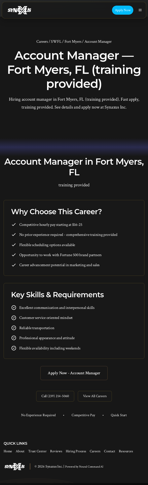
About (20, 453)
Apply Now (123, 10)
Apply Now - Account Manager (74, 373)
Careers (42, 41)
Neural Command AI (91, 469)
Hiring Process (76, 453)
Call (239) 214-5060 (53, 397)
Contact (109, 453)
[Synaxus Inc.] (19, 10)
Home (8, 453)
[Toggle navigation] (140, 10)
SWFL (56, 41)
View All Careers (96, 397)
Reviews (56, 453)
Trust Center (37, 453)
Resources (126, 453)
